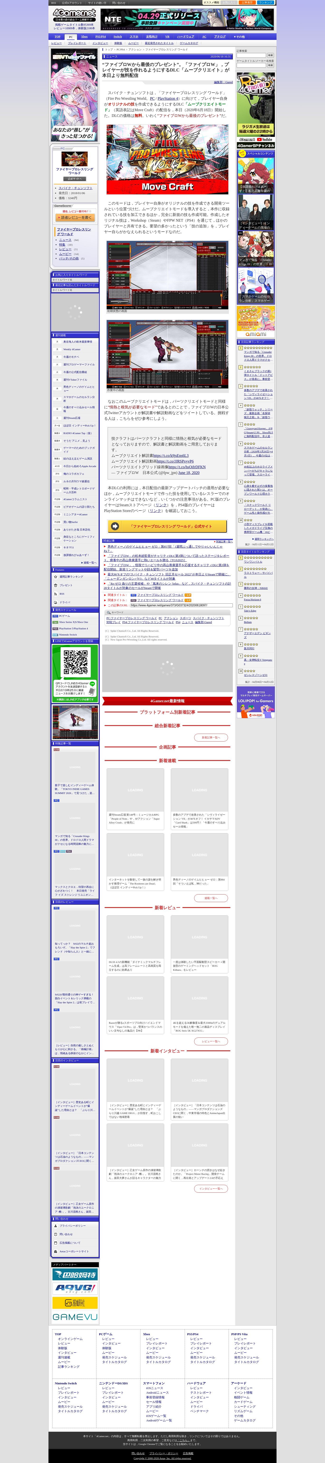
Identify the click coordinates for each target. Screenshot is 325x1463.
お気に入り (229, 2)
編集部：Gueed (223, 82)
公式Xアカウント (72, 2)
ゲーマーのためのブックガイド (79, 449)
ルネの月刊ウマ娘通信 (76, 481)
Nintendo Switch (68, 634)
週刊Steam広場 (72, 417)
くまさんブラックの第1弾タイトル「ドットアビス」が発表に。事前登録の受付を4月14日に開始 (258, 375)
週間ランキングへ (264, 539)
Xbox (84, 36)
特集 (62, 244)
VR (167, 36)
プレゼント (66, 584)
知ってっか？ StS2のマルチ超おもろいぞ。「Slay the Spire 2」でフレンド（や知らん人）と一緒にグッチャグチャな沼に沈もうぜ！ (75, 948)
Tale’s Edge (250, 610)
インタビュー (100, 43)
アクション (171, 618)
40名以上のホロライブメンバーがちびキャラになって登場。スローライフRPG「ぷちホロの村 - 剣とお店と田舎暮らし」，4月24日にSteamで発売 (258, 471)
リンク (161, 505)
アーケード (238, 1383)
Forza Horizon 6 (252, 599)
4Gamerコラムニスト (75, 499)
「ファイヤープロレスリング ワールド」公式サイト (170, 526)
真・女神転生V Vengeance (258, 661)
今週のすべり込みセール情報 (79, 409)
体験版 (118, 43)
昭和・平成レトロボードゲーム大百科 (79, 490)
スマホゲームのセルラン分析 (79, 399)
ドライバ (65, 602)
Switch (118, 36)
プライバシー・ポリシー (163, 1453)
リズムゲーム (243, 1411)
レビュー (56, 43)
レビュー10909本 (64, 28)
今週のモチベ (71, 356)
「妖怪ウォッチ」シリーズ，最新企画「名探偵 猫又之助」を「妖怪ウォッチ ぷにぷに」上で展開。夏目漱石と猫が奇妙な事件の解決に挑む (258, 413)
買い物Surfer (70, 522)
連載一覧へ (90, 562)
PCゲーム (64, 615)
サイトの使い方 (97, 2)
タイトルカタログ (114, 1362)
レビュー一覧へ (211, 1041)
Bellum (248, 622)
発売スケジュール (114, 1357)
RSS (53, 2)
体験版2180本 (86, 28)
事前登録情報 (155, 1397)
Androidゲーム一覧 (159, 1420)
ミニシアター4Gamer (75, 514)
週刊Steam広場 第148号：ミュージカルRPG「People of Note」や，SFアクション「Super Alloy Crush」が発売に (134, 818)
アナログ (220, 36)
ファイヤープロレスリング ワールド (74, 171)
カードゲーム (243, 1402)
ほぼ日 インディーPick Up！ (79, 425)
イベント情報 (243, 1392)
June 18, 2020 (189, 473)
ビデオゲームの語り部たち (79, 506)
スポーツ (185, 618)
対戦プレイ (113, 622)
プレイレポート (77, 43)
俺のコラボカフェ (73, 473)
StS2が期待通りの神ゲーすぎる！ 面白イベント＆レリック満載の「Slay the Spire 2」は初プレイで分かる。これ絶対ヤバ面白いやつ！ (75, 998)
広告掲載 (188, 1453)
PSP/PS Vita (239, 1334)
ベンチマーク (199, 1411)
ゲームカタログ (189, 43)
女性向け (152, 36)
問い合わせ (118, 2)
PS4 (178, 622)
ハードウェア (185, 36)
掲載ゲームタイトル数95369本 (74, 24)
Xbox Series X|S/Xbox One (73, 622)
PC (71, 37)
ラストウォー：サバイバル (258, 574)
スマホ (134, 36)
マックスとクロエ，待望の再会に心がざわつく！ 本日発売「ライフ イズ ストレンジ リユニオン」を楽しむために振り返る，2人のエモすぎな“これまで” (75, 891)
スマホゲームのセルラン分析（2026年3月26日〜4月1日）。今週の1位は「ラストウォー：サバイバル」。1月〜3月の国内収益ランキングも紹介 (258, 452)
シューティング (245, 1406)
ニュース (65, 240)
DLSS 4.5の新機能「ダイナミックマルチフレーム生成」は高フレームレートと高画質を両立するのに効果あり (135, 966)
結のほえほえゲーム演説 (77, 458)
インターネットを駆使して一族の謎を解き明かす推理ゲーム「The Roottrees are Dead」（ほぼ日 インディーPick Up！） (135, 883)
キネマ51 (68, 547)
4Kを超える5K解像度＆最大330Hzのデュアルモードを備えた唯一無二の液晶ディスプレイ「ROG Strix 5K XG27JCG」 (199, 1026)
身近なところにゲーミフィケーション (79, 538)
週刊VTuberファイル (75, 379)
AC (204, 36)
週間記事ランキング (71, 576)
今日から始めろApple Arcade (79, 466)
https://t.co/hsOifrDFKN (187, 467)
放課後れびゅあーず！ (76, 555)
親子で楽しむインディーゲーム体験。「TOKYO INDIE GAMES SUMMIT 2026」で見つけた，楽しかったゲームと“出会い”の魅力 (75, 789)
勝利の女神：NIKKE (256, 588)
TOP (57, 36)
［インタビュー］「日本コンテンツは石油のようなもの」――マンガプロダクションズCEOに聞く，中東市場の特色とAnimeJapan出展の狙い (74, 1157)
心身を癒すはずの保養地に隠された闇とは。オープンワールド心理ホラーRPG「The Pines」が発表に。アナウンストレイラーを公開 (258, 490)
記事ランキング (69, 1366)
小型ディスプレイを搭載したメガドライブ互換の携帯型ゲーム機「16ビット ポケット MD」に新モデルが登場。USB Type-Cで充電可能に (258, 528)
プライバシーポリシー (73, 1225)
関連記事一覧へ (224, 541)
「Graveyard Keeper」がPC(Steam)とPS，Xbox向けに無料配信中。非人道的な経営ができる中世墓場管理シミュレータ (258, 432)
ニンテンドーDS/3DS (113, 1383)
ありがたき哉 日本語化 (76, 529)
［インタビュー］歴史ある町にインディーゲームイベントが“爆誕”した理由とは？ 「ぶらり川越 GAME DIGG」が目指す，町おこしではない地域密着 (75, 1106)
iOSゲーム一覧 (156, 1416)
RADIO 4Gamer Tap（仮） (78, 433)
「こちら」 (183, 1440)
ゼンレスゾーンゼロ (256, 675)
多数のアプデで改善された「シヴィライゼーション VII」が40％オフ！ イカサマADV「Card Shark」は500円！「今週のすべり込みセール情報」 (199, 820)
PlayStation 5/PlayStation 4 (73, 628)
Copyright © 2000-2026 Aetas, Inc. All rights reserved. (162, 1458)
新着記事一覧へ (211, 737)
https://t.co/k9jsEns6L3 (171, 456)
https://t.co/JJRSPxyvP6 (175, 461)
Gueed (203, 622)
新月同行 (249, 648)
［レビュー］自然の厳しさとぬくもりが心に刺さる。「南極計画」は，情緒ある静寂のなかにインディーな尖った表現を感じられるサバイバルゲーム (74, 1049)
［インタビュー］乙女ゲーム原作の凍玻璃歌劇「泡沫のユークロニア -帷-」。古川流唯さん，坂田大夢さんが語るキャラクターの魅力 (74, 1208)
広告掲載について (70, 1242)
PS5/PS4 (101, 36)
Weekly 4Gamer (72, 349)
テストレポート (201, 1392)
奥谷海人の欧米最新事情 (77, 341)
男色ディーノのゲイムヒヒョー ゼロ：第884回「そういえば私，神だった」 (199, 881)
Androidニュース (157, 1392)
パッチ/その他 (69, 258)
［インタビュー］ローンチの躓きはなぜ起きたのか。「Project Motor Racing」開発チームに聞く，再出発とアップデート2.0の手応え (199, 1174)
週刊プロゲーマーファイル (79, 364)
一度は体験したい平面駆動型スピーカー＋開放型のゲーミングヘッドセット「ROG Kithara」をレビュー (199, 966)
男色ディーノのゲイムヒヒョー (79, 388)
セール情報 (154, 1402)
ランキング (265, 2)
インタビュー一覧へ (211, 1188)
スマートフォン (154, 1383)
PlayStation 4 (168, 98)
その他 (238, 1416)
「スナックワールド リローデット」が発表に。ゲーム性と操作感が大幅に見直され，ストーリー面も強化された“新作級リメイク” (258, 509)
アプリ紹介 (154, 1406)
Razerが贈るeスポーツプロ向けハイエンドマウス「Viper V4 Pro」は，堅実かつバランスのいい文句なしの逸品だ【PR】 (135, 1026)
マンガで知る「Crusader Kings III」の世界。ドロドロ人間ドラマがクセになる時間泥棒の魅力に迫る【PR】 (74, 840)
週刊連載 (64, 1357)
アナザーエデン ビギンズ (257, 635)
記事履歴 (247, 2)
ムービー (133, 43)
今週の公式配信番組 (75, 372)
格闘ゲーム (241, 1397)
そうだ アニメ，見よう (76, 440)
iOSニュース (154, 1388)
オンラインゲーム (70, 1339)
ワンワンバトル (253, 561)
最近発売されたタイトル (159, 43)
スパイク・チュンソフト (76, 188)
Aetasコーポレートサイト (74, 1251)
